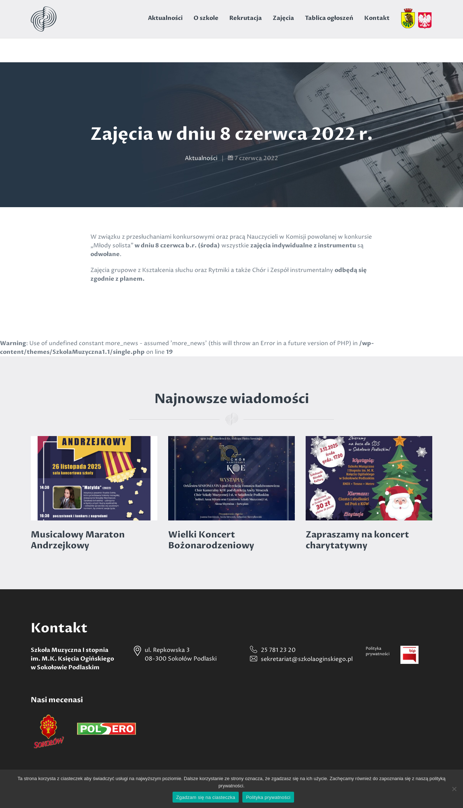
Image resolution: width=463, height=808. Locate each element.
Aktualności (165, 18)
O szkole (206, 18)
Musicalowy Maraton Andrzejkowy (78, 540)
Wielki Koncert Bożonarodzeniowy (211, 540)
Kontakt (377, 18)
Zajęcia (283, 18)
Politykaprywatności (378, 651)
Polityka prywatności (268, 797)
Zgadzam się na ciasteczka (205, 797)
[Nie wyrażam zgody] (454, 788)
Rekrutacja (245, 18)
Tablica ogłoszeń (329, 18)
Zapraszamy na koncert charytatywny (357, 540)
